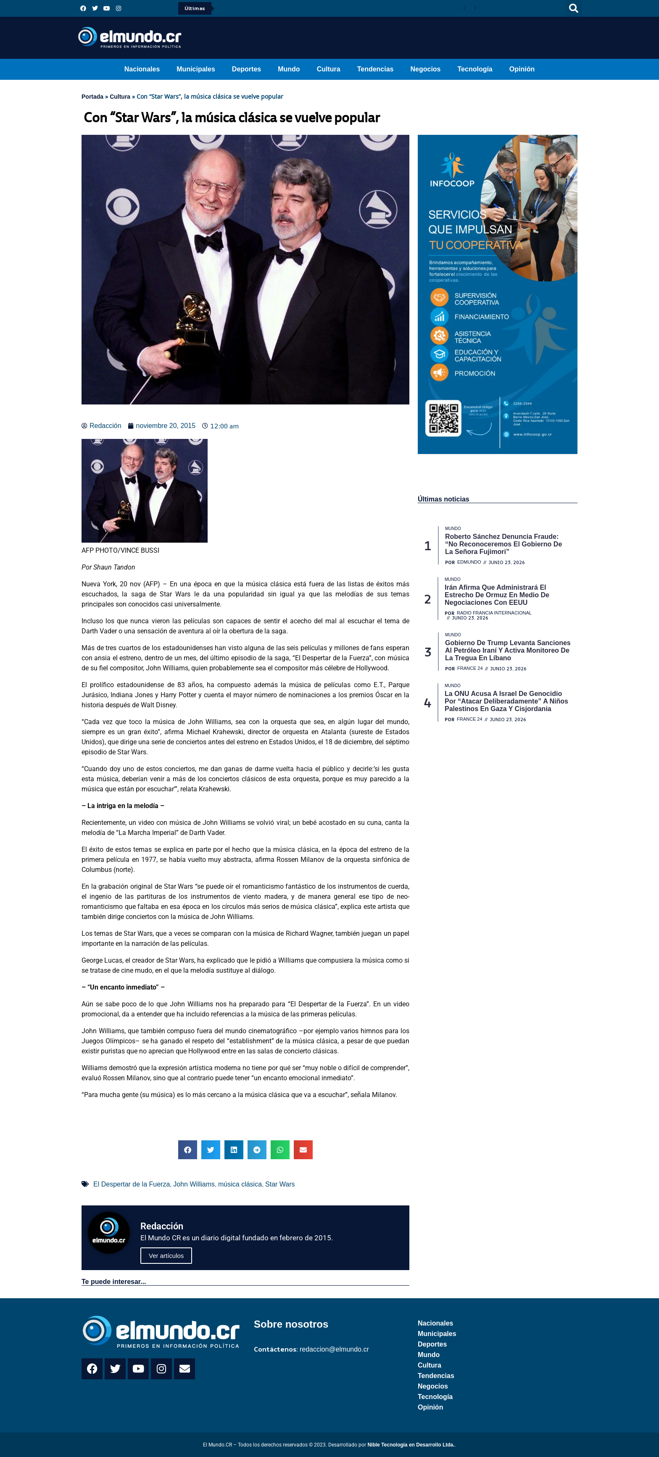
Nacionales (142, 69)
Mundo (289, 69)
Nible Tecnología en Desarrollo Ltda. (410, 1445)
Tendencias (375, 69)
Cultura (328, 69)
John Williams (194, 1184)
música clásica (240, 1184)
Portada (92, 96)
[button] (573, 8)
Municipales (196, 69)
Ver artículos (166, 1255)
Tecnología (475, 69)
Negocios (425, 69)
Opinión (522, 69)
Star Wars (280, 1184)
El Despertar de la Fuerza (131, 1184)
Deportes (246, 69)
